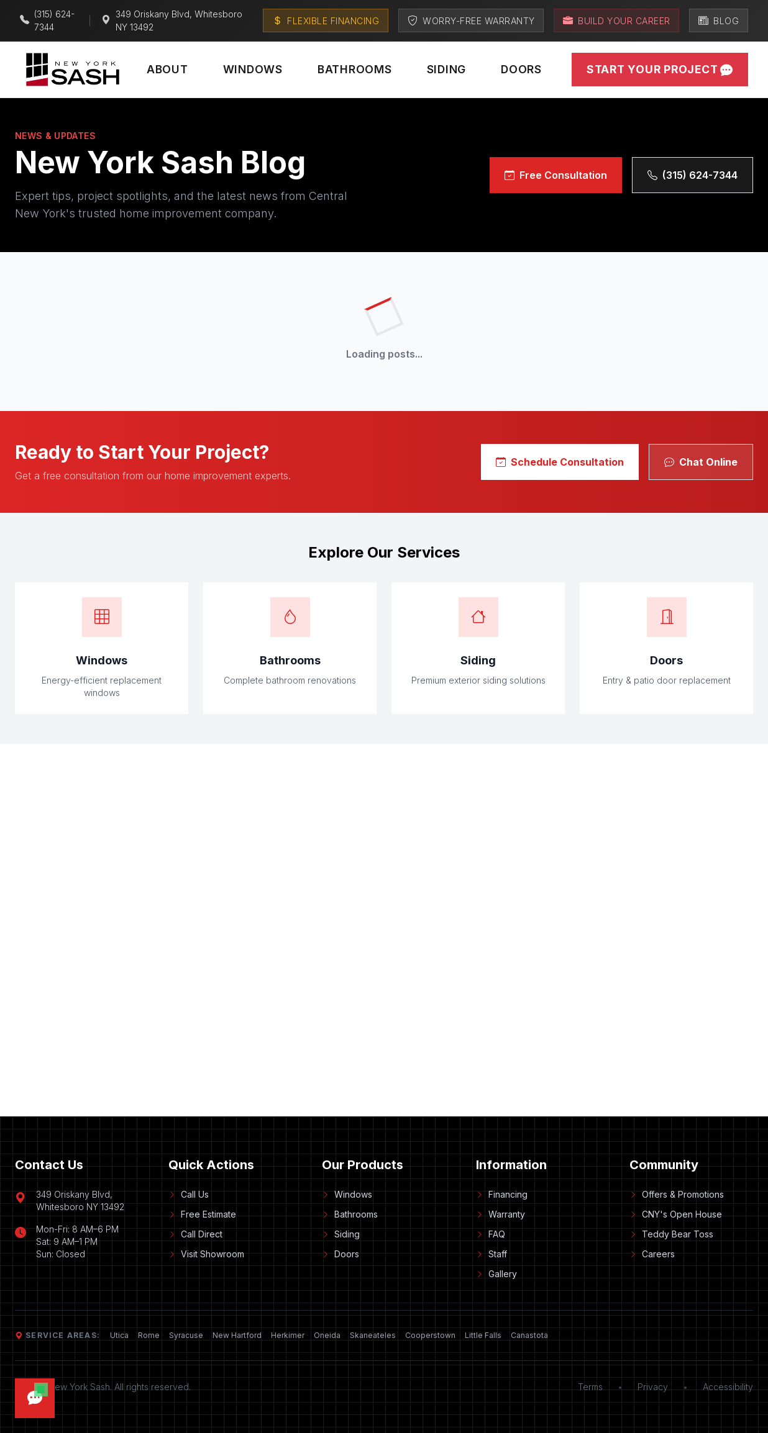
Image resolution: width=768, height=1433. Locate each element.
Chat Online (701, 461)
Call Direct (195, 1234)
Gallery (496, 1273)
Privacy (653, 1386)
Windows (253, 69)
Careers (652, 1254)
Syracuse (186, 1335)
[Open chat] (35, 1398)
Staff (491, 1254)
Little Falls (483, 1335)
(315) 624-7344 (692, 175)
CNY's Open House (675, 1214)
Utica (119, 1335)
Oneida (327, 1335)
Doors (521, 69)
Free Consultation (556, 175)
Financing (502, 1194)
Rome (149, 1335)
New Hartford (237, 1335)
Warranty (500, 1214)
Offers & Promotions (676, 1194)
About (167, 69)
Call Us (188, 1194)
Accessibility (728, 1386)
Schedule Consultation (560, 461)
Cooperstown (430, 1335)
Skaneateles (373, 1335)
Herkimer (287, 1335)
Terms (590, 1386)
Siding (447, 69)
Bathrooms (355, 69)
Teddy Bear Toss (671, 1234)
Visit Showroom (206, 1254)
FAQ (490, 1234)
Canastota (529, 1335)
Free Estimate (202, 1214)
